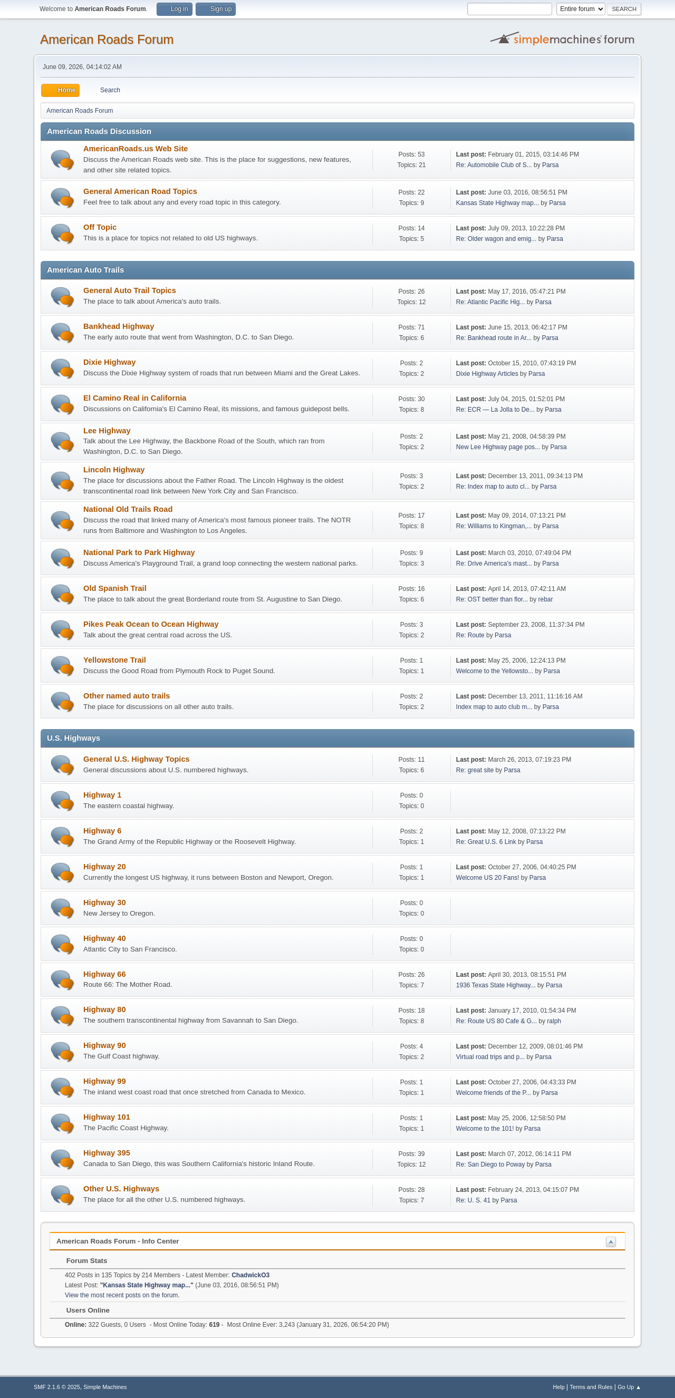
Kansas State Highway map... (497, 203)
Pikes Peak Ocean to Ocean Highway (151, 624)
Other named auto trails (126, 696)
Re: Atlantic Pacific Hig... (490, 302)
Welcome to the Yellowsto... (494, 671)
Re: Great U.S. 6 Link (486, 842)
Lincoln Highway (113, 469)
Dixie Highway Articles (487, 373)
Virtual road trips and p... (490, 1057)
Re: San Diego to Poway (490, 1164)
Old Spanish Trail (115, 588)
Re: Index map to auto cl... (493, 486)
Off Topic (100, 227)
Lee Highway (107, 430)
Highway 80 (104, 1009)
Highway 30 (104, 902)
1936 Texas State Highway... (496, 985)
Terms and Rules (591, 1387)
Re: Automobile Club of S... (494, 165)
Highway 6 (102, 831)
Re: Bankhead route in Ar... (494, 338)
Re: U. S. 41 (473, 1200)
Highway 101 (106, 1117)
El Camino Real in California (134, 398)
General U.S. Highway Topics (136, 759)
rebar (545, 599)
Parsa (550, 165)
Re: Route (470, 635)
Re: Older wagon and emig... (496, 238)
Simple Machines (105, 1387)
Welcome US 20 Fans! (487, 877)
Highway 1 (102, 795)
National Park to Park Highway (139, 552)
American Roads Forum (106, 39)
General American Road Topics (140, 191)
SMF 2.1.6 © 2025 (57, 1387)
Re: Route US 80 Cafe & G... (496, 1021)
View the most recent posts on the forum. (122, 1295)
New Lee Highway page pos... (498, 447)
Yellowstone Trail (114, 660)
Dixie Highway (109, 362)
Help (559, 1387)
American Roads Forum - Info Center (117, 1241)
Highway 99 (104, 1081)
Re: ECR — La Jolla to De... (495, 409)
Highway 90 (104, 1045)
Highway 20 (104, 866)
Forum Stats (81, 1261)
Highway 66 (104, 974)
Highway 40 (104, 938)
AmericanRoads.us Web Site (135, 148)
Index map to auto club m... (494, 707)
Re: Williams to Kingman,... (494, 526)
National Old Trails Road (127, 509)
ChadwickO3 (250, 1275)
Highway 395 (106, 1153)
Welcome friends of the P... (493, 1092)
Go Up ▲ (629, 1387)
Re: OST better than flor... (492, 599)
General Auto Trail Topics (129, 290)
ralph (554, 1021)
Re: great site (475, 770)
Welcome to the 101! (485, 1128)
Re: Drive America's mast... (494, 563)
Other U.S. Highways (121, 1189)
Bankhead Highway (118, 326)
